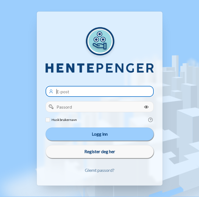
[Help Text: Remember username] (150, 120)
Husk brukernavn (64, 120)
